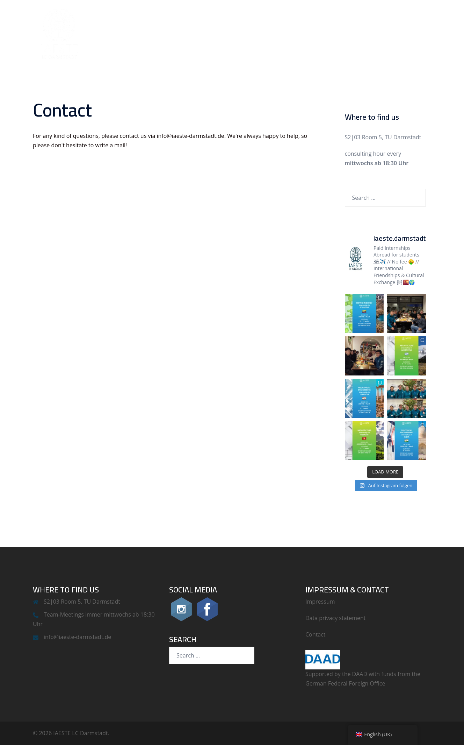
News (216, 33)
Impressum (320, 601)
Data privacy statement (335, 618)
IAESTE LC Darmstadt (271, 33)
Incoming (333, 33)
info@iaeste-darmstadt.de (77, 637)
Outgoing (374, 33)
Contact (413, 33)
